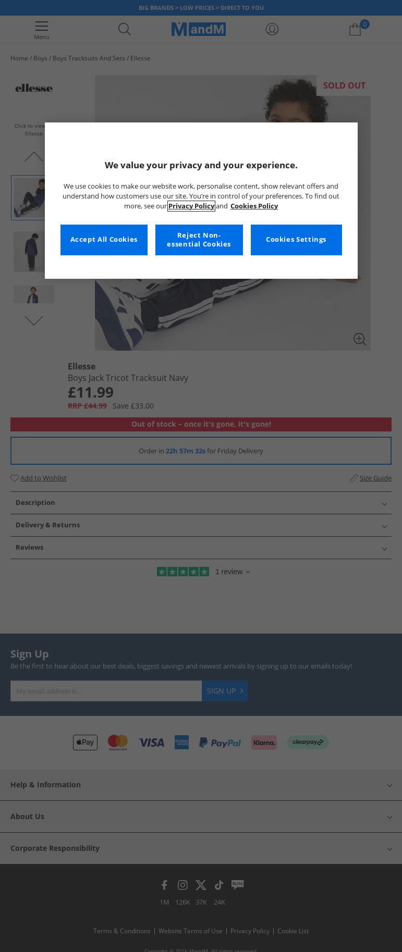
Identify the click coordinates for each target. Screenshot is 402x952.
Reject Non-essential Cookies (199, 240)
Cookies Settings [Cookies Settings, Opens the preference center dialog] (296, 239)
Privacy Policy (191, 206)
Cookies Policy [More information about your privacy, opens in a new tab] (254, 206)
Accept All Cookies (104, 239)
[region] (201, 200)
